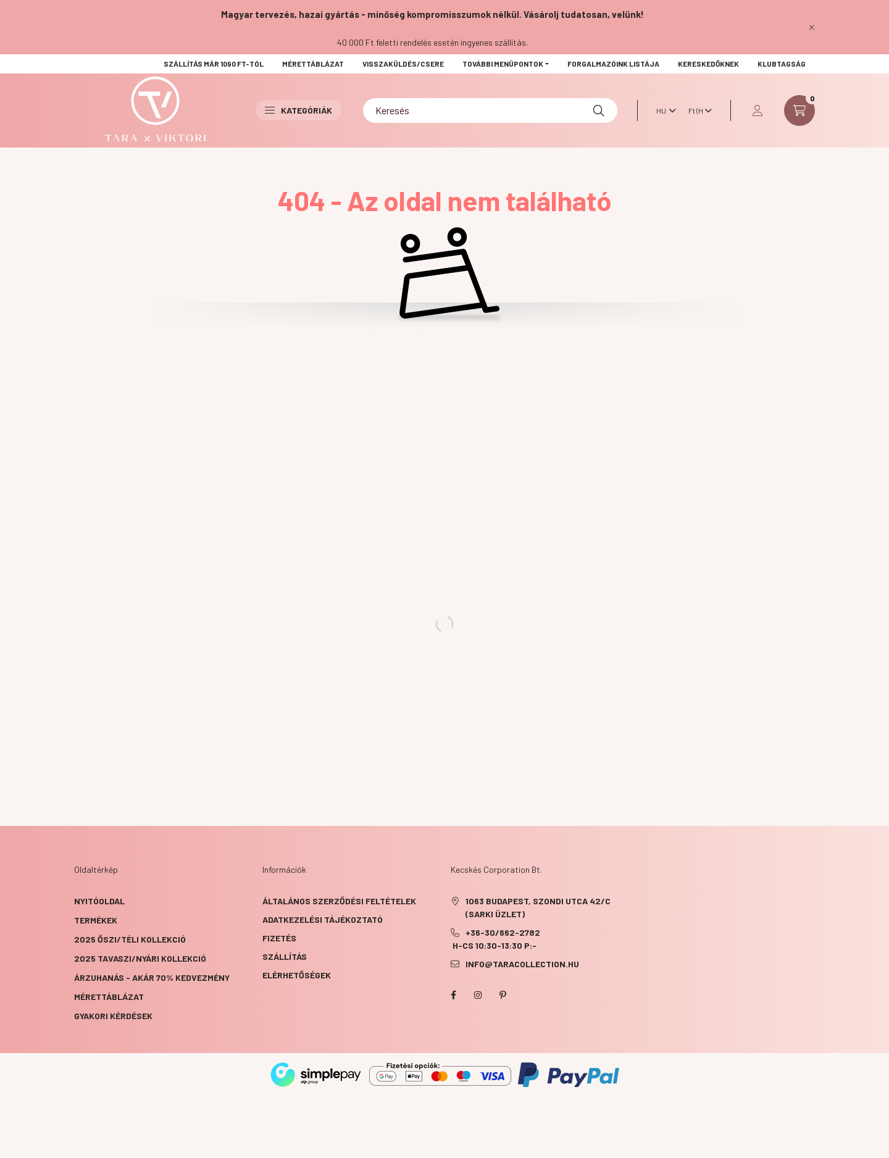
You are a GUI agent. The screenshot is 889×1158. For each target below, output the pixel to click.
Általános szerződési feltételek (339, 901)
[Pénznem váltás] (697, 110)
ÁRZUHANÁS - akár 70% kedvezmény (152, 977)
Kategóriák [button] (298, 110)
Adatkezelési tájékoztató (322, 919)
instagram (477, 995)
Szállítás (284, 956)
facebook (453, 995)
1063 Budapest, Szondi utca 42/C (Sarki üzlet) (538, 907)
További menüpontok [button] (502, 63)
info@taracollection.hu (522, 964)
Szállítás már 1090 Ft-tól (214, 63)
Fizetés (279, 938)
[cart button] (799, 110)
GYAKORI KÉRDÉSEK (113, 1015)
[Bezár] (812, 27)
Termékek (95, 920)
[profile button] (757, 110)
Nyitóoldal (99, 901)
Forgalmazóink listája (613, 63)
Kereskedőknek (708, 63)
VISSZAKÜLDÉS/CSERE (403, 63)
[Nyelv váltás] (663, 110)
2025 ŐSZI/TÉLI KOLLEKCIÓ (130, 939)
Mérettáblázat (313, 63)
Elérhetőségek (296, 975)
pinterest (502, 995)
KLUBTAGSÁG (782, 63)
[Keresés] (490, 110)
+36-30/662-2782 (502, 932)
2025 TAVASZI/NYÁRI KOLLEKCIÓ (140, 958)
